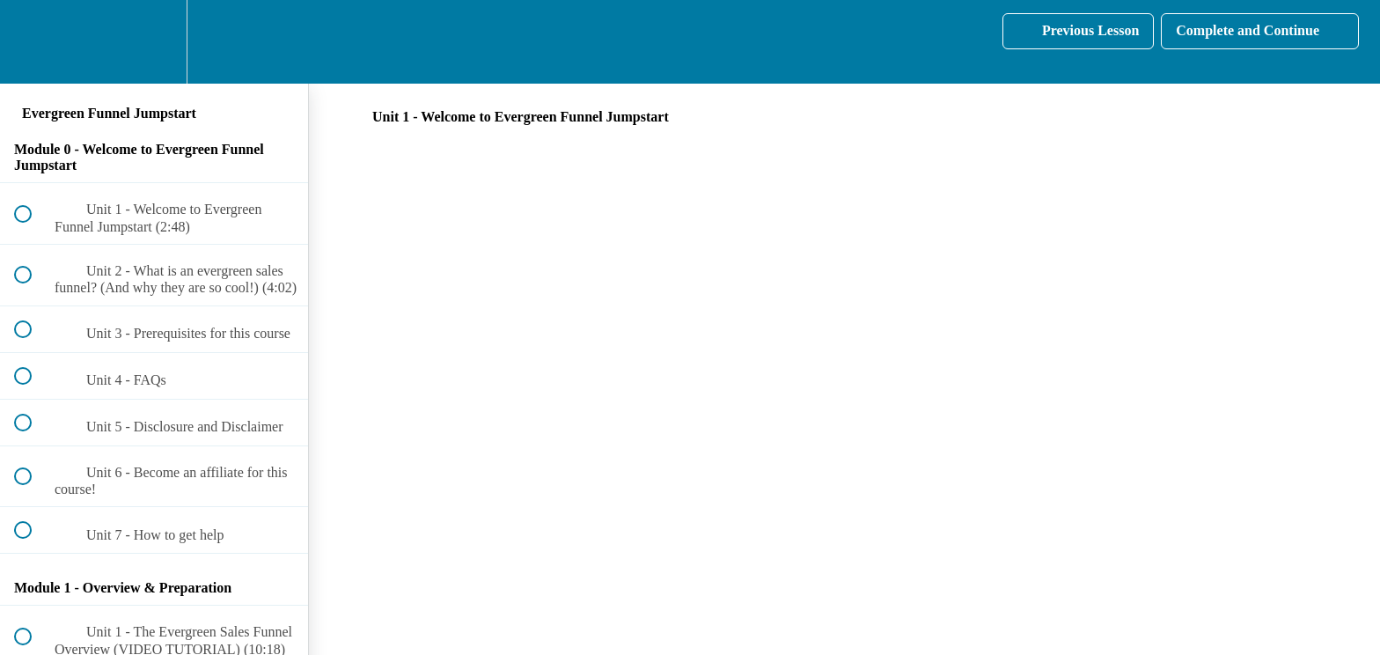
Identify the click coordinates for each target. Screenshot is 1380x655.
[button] (32, 42)
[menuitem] (154, 42)
